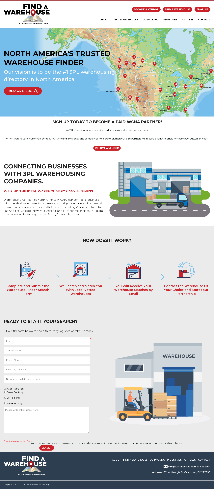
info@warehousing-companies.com (187, 468)
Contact (204, 20)
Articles (188, 20)
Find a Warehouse (177, 9)
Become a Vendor (146, 9)
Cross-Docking (15, 393)
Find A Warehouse (126, 20)
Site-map (45, 486)
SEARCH (47, 449)
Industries (170, 20)
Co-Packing (150, 20)
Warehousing (14, 404)
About (104, 20)
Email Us (202, 9)
